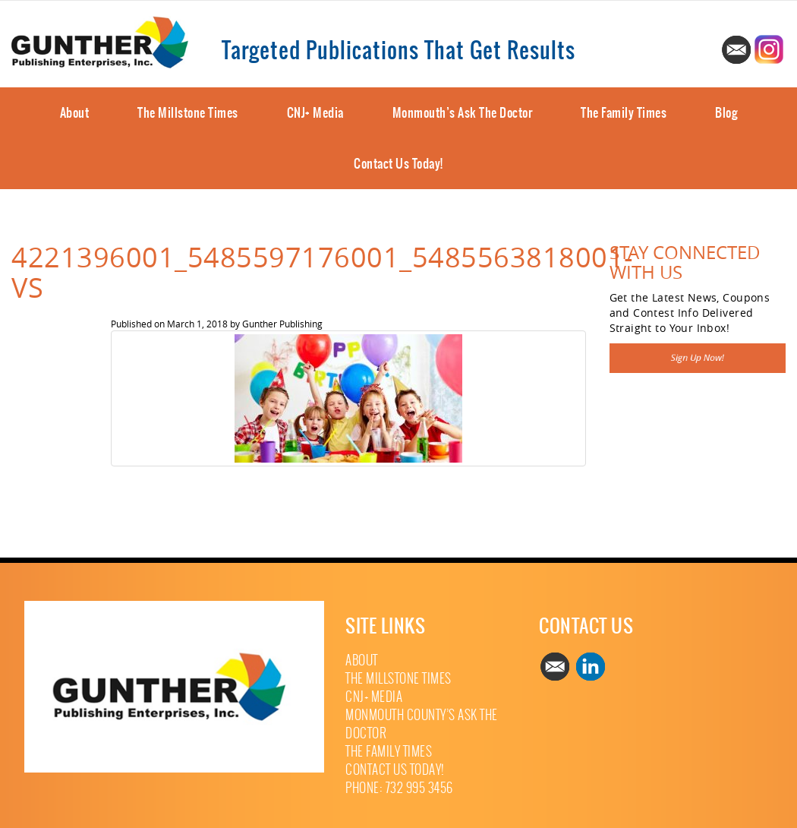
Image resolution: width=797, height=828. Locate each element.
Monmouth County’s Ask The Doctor (421, 724)
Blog (726, 112)
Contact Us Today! (398, 163)
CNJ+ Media (315, 112)
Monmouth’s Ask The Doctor (462, 112)
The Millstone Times (187, 112)
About (75, 112)
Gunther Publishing (282, 324)
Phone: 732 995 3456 (399, 788)
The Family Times (623, 112)
